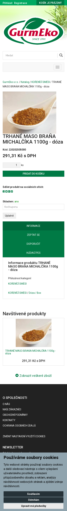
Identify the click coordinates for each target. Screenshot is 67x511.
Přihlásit (7, 3)
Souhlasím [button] (33, 494)
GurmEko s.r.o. (11, 82)
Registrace (20, 3)
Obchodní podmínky (15, 414)
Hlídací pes (33, 252)
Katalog (25, 82)
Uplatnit (9, 215)
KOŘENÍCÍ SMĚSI (40, 82)
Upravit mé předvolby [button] (33, 506)
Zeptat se (33, 234)
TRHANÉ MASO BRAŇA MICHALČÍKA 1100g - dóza (30, 352)
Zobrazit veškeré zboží (33, 376)
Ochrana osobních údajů (19, 425)
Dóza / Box (35, 292)
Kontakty (9, 420)
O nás (6, 404)
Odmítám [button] (33, 499)
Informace (33, 225)
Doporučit (33, 243)
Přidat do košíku (33, 173)
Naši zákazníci (12, 409)
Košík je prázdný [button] (50, 2)
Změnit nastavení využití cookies (24, 436)
